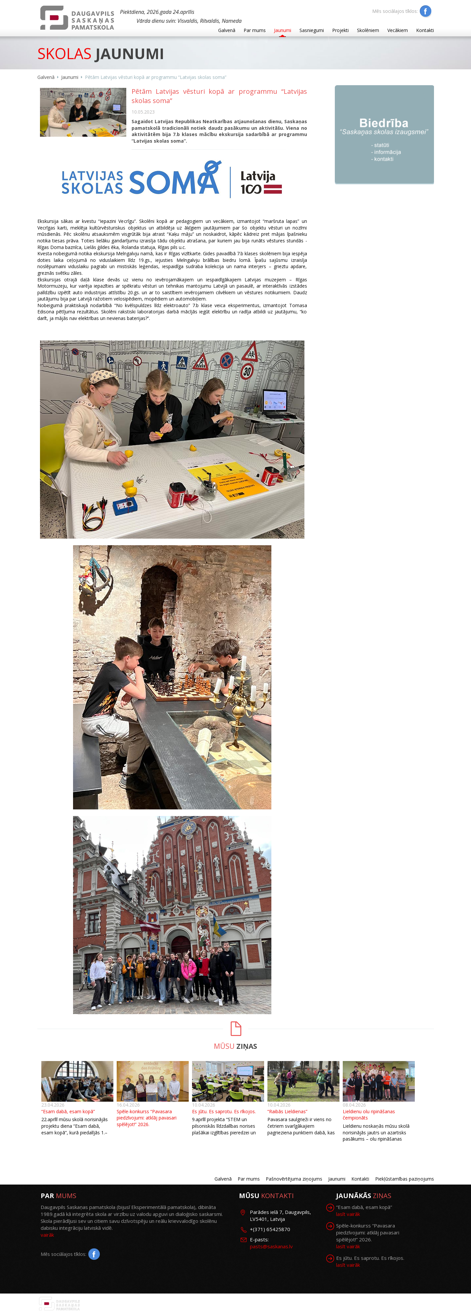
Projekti (340, 30)
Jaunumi (282, 30)
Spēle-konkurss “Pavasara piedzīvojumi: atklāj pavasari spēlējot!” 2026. (147, 1117)
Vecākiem (397, 30)
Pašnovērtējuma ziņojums (294, 1179)
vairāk (47, 1234)
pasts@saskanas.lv (271, 1246)
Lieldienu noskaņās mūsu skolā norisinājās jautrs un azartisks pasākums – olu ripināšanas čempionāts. (376, 1136)
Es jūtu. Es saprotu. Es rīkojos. (224, 1111)
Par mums (255, 30)
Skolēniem (368, 30)
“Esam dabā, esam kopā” (68, 1111)
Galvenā (226, 30)
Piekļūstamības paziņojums (404, 1179)
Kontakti (425, 30)
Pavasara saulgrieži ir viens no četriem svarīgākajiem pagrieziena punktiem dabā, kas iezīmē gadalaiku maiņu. (301, 1129)
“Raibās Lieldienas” (287, 1111)
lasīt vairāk (348, 1214)
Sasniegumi (311, 30)
